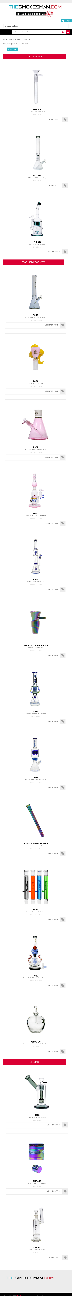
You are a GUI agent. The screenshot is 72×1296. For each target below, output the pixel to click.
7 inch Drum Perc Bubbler (37, 1116)
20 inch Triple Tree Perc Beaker (35, 778)
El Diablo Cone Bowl (35, 382)
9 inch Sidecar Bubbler (37, 1248)
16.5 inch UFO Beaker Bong (37, 177)
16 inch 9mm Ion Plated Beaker (35, 316)
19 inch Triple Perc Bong (35, 580)
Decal (25, 39)
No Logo (37, 115)
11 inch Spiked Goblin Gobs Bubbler (35, 977)
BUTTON (68, 32)
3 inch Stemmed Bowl (37, 111)
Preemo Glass (36, 320)
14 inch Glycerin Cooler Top (35, 911)
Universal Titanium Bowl (35, 646)
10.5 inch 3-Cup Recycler (37, 243)
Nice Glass (35, 716)
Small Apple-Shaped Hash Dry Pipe (35, 1043)
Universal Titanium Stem (35, 845)
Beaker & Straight (14, 39)
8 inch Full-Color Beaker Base (35, 448)
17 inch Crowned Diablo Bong (35, 712)
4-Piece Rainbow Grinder (37, 1182)
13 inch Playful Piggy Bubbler (35, 514)
